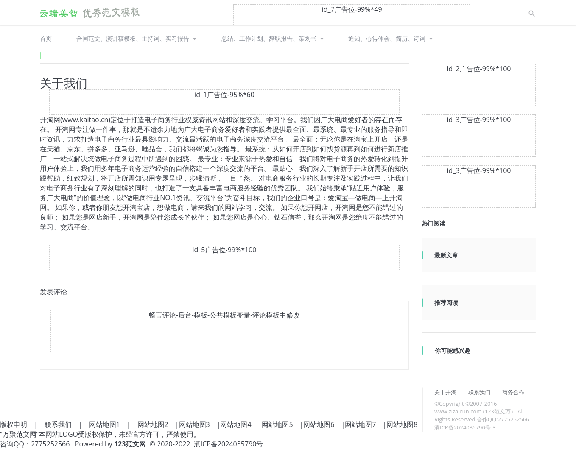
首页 (46, 38)
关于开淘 (445, 392)
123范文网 (130, 444)
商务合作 (513, 392)
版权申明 (13, 424)
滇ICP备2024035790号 (228, 444)
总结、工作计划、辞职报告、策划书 (268, 38)
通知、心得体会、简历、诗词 (386, 38)
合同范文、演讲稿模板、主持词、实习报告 (132, 38)
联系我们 (479, 392)
